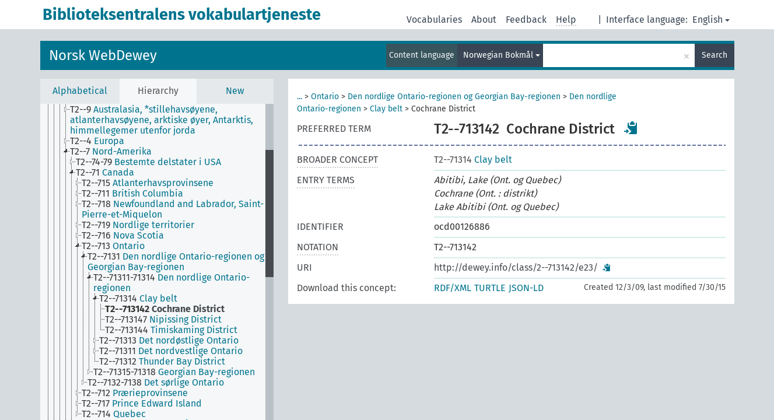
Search (714, 55)
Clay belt (386, 109)
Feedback (526, 19)
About (483, 19)
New (235, 90)
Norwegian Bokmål (501, 55)
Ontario (325, 97)
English (711, 19)
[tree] (157, 262)
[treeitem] (172, 120)
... (299, 97)
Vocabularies (434, 19)
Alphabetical (79, 90)
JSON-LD (526, 287)
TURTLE (490, 287)
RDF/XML (452, 287)
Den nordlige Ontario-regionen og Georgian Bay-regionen (454, 97)
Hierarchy (158, 90)
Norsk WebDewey (103, 55)
